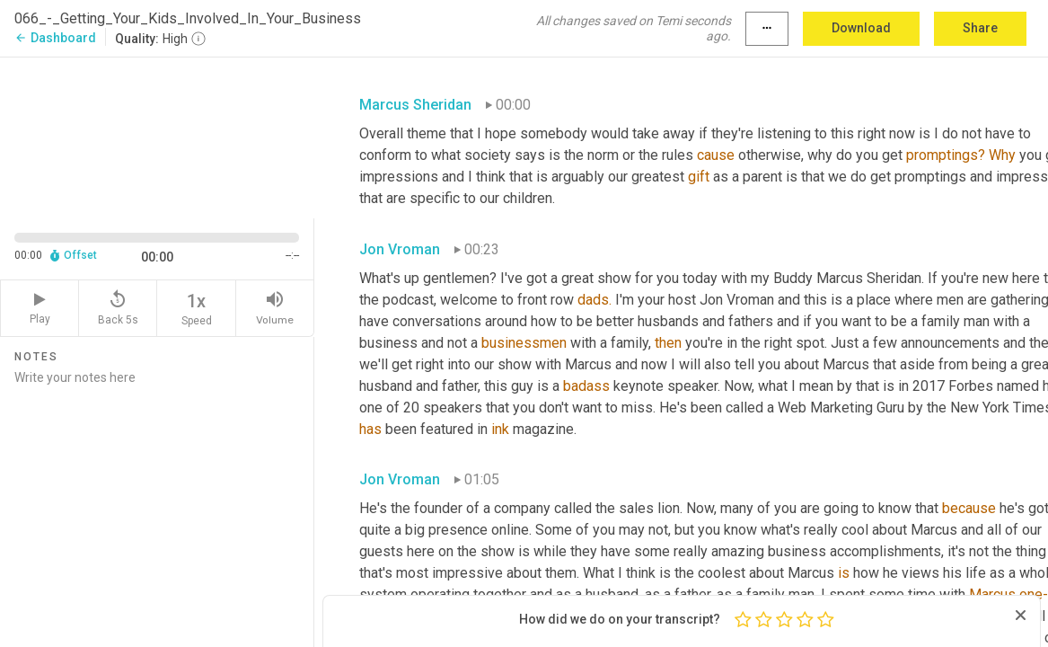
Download (861, 28)
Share (980, 28)
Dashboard (55, 38)
